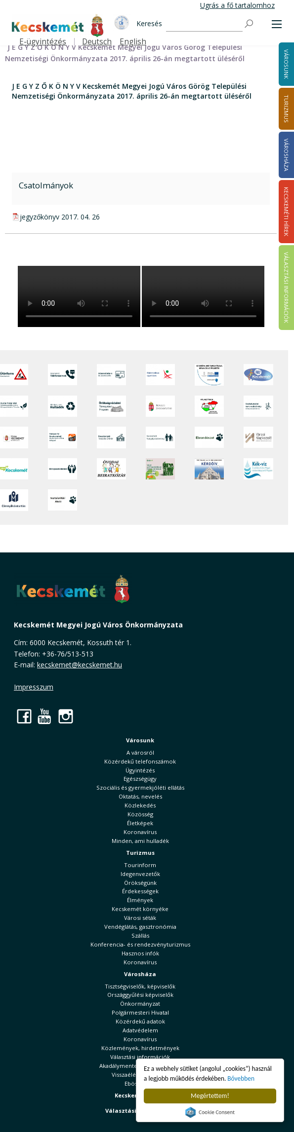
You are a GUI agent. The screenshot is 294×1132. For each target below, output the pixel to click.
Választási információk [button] (140, 1056)
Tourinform (140, 865)
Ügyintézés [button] (140, 770)
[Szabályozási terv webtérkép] (258, 406)
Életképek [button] (140, 823)
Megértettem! (210, 1096)
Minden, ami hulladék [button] (140, 840)
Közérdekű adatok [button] (140, 1021)
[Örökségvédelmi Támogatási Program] (111, 406)
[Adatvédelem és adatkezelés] (111, 375)
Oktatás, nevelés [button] (140, 796)
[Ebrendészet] (209, 437)
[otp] (160, 468)
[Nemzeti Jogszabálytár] (160, 406)
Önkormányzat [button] (140, 1003)
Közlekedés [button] (140, 805)
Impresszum (33, 687)
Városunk (140, 740)
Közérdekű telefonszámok (140, 761)
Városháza (140, 974)
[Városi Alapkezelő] (258, 437)
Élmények (140, 900)
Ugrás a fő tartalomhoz (237, 5)
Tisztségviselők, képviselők (140, 986)
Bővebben (242, 1078)
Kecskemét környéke (140, 909)
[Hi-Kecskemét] (258, 375)
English (133, 41)
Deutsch (97, 41)
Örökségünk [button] (140, 882)
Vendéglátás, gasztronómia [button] (140, 926)
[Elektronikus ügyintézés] (160, 375)
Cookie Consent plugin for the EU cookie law (210, 1112)
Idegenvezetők (140, 873)
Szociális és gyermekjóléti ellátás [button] (140, 787)
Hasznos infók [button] (140, 953)
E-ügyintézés (42, 41)
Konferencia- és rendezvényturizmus (140, 944)
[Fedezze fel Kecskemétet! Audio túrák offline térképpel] (62, 437)
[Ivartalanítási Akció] (62, 500)
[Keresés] (204, 24)
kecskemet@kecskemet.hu (79, 664)
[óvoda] (111, 468)
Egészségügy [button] (140, 778)
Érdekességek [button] (140, 891)
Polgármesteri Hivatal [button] (140, 1012)
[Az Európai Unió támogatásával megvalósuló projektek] (209, 375)
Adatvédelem (140, 1030)
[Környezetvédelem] (62, 468)
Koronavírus (140, 832)
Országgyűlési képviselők (140, 994)
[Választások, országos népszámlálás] (209, 406)
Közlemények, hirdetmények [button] (140, 1048)
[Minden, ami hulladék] (62, 406)
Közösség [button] (140, 814)
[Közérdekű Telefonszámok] (62, 375)
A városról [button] (140, 752)
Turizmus (140, 852)
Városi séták (140, 917)
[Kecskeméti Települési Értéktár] (111, 437)
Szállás (140, 935)
